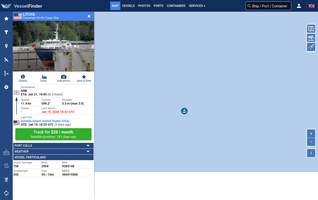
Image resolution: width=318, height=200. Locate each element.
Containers (176, 6)
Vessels (128, 6)
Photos (144, 6)
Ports (158, 6)
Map (115, 6)
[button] (299, 6)
